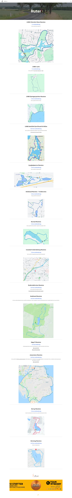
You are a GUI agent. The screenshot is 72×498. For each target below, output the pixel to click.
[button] (71, 1)
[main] (36, 11)
